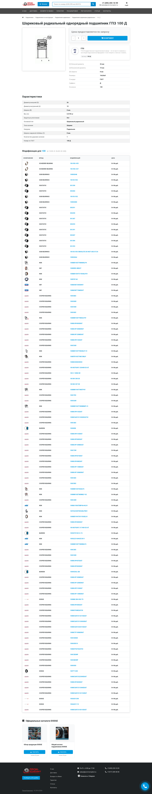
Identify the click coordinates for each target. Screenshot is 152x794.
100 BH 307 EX (75, 384)
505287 (72, 235)
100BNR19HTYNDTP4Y (78, 390)
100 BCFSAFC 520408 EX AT (79, 367)
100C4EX (73, 423)
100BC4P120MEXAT (77, 334)
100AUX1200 (74, 699)
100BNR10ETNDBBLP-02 (78, 494)
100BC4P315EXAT (76, 340)
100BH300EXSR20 (76, 362)
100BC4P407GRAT (76, 456)
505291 (72, 207)
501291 (72, 229)
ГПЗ (82, 48)
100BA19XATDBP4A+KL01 (79, 505)
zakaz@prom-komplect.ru (109, 5)
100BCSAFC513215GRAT (78, 693)
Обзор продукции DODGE (33, 745)
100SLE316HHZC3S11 (77, 538)
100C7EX (73, 395)
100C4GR (73, 500)
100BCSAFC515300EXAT (78, 687)
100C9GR (73, 307)
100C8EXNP (74, 660)
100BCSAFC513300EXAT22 (79, 417)
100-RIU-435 (74, 163)
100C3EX (73, 550)
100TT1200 (74, 671)
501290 (72, 185)
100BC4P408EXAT (76, 461)
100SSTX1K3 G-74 (76, 533)
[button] (31, 778)
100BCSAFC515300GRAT (78, 621)
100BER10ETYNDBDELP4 (78, 263)
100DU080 (73, 202)
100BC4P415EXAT (76, 412)
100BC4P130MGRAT (77, 472)
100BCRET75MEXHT (77, 290)
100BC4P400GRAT (76, 323)
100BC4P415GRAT (76, 434)
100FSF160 (74, 279)
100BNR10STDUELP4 (77, 489)
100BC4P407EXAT (76, 561)
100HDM (73, 428)
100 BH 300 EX (75, 378)
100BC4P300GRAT (76, 682)
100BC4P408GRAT (76, 522)
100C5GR (73, 345)
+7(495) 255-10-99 (113, 768)
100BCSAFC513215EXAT (78, 616)
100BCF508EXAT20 (76, 610)
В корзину (107, 38)
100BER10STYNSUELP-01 (78, 351)
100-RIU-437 (74, 169)
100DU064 (73, 257)
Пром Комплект (27, 790)
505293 (72, 224)
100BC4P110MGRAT (77, 594)
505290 (72, 213)
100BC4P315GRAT (76, 588)
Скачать (35, 752)
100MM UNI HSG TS (76, 599)
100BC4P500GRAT (76, 566)
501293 (72, 246)
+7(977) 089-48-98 (113, 772)
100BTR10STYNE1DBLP (78, 356)
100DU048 (73, 174)
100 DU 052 (74, 180)
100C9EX (73, 483)
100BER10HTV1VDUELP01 (79, 274)
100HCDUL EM (75, 572)
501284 (72, 241)
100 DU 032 (74, 196)
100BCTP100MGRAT (77, 632)
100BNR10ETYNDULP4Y (78, 318)
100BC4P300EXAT (76, 605)
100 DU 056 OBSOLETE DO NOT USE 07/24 (84, 252)
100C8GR (73, 301)
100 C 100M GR (75, 373)
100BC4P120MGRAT (77, 583)
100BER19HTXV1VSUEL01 (79, 516)
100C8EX (73, 296)
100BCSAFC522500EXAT (78, 676)
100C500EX (74, 638)
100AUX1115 (74, 704)
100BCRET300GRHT (76, 285)
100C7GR (73, 450)
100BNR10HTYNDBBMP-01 (79, 406)
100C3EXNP (74, 654)
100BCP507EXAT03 (76, 649)
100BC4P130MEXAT (77, 445)
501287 (72, 218)
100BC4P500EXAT (76, 439)
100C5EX (73, 478)
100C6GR (73, 401)
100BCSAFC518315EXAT (78, 710)
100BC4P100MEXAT (77, 577)
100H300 (73, 665)
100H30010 (74, 643)
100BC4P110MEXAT (77, 467)
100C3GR (73, 555)
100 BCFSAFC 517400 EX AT (79, 527)
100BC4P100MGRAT (77, 329)
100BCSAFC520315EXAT (78, 627)
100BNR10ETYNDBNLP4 (78, 544)
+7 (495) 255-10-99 (110, 3)
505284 (72, 191)
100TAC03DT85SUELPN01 (79, 511)
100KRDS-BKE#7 (75, 268)
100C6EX (73, 312)
